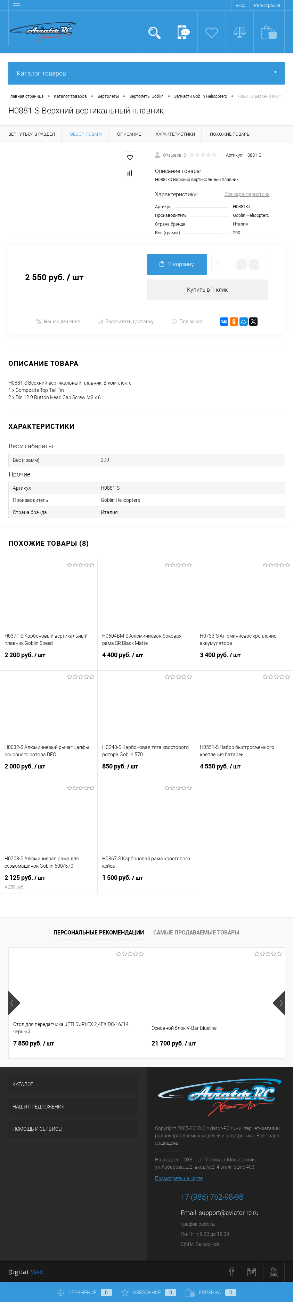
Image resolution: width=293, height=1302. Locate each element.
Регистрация (267, 5)
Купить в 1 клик (207, 289)
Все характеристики (247, 194)
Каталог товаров (146, 73)
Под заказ (186, 321)
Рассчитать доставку (126, 321)
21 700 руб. (174, 1043)
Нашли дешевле (58, 321)
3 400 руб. (244, 659)
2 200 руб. (49, 659)
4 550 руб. (244, 771)
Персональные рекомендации (99, 932)
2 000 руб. (49, 771)
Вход (240, 5)
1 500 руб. (146, 882)
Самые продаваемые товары (196, 932)
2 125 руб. (49, 882)
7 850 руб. (33, 1043)
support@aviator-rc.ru (229, 1213)
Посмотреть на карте (179, 1179)
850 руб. (146, 771)
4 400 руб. (146, 659)
